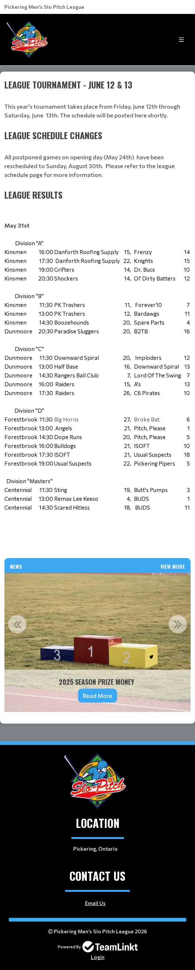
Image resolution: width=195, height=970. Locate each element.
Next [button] (178, 624)
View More (172, 566)
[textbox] (97, 103)
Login (97, 957)
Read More (97, 695)
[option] (97, 642)
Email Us (95, 903)
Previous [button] (17, 624)
